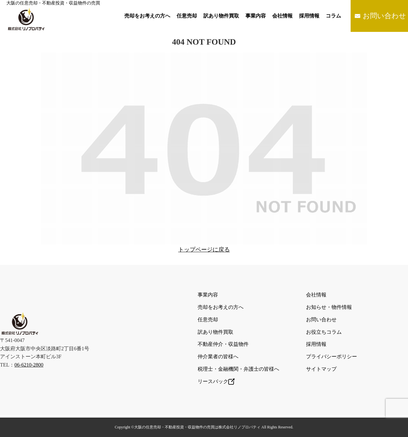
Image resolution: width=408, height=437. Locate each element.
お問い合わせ (384, 16)
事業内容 (255, 15)
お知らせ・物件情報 (329, 307)
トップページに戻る (204, 249)
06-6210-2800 (28, 365)
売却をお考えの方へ (147, 15)
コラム (333, 15)
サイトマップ (321, 369)
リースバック (216, 381)
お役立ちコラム (324, 332)
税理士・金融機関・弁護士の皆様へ (238, 369)
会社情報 (282, 15)
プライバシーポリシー (331, 356)
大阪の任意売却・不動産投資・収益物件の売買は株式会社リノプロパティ (197, 427)
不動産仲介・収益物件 (223, 344)
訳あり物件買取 (221, 15)
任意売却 (187, 15)
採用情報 (309, 15)
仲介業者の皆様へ (218, 356)
